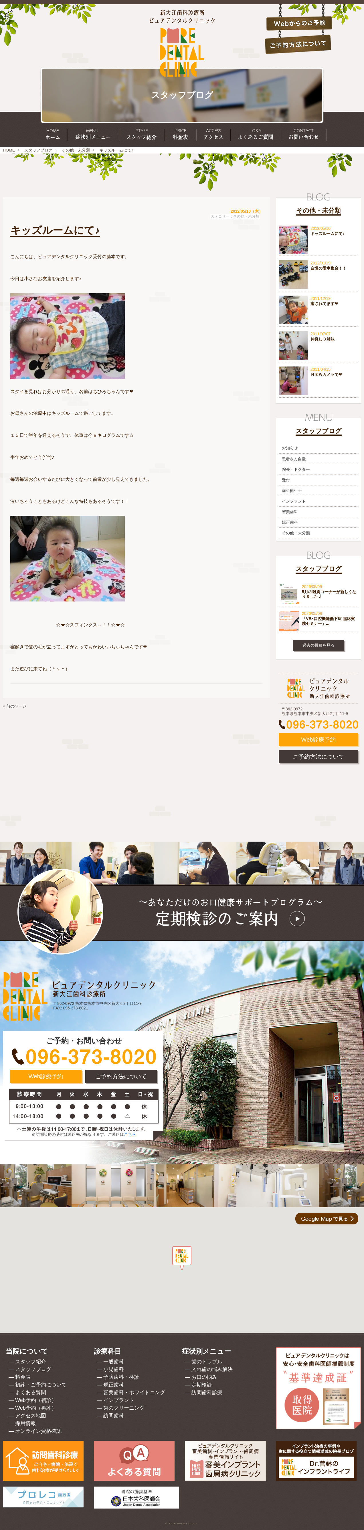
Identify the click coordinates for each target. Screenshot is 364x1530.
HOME (9, 150)
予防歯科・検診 (121, 1377)
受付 (286, 480)
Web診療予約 (318, 739)
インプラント (294, 501)
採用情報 (25, 1423)
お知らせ (290, 448)
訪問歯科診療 (206, 1392)
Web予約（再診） (36, 1408)
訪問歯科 (113, 1416)
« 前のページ (14, 706)
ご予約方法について (318, 757)
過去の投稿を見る (318, 645)
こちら (130, 1134)
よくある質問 (30, 1392)
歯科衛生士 (292, 490)
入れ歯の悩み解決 (212, 1369)
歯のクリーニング (124, 1408)
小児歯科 (113, 1369)
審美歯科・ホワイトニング (134, 1392)
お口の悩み (204, 1377)
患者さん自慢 (294, 459)
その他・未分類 (76, 150)
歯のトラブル (206, 1361)
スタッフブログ (38, 150)
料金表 (23, 1377)
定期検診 (201, 1385)
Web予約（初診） (36, 1400)
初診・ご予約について (41, 1385)
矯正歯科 (290, 522)
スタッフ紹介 (30, 1361)
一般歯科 (113, 1361)
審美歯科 (290, 511)
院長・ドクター (296, 469)
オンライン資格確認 (38, 1431)
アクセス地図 (30, 1416)
